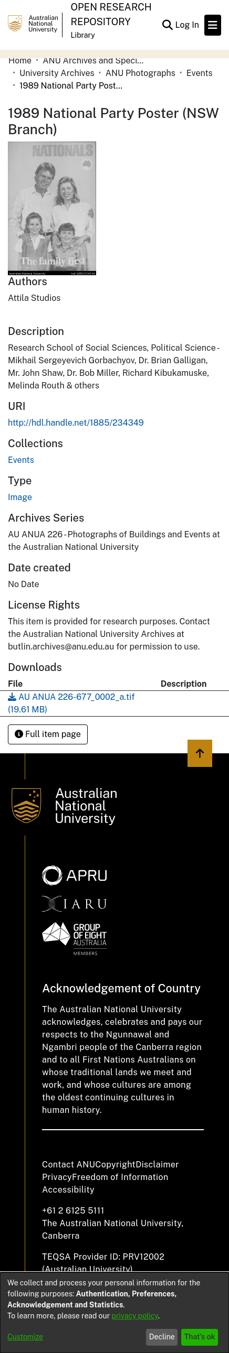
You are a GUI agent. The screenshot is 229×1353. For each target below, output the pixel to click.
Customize (25, 1337)
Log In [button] (187, 25)
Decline (162, 1337)
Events (199, 73)
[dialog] (114, 1312)
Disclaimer (157, 1165)
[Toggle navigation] (212, 25)
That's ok (199, 1337)
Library (83, 35)
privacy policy (135, 1316)
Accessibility (68, 1190)
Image (20, 497)
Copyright (115, 1165)
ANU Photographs (140, 73)
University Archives (57, 73)
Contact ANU (68, 1165)
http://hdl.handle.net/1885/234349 (76, 423)
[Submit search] (167, 25)
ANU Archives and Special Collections (95, 61)
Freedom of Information (120, 1177)
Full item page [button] (48, 734)
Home (20, 61)
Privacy (57, 1177)
